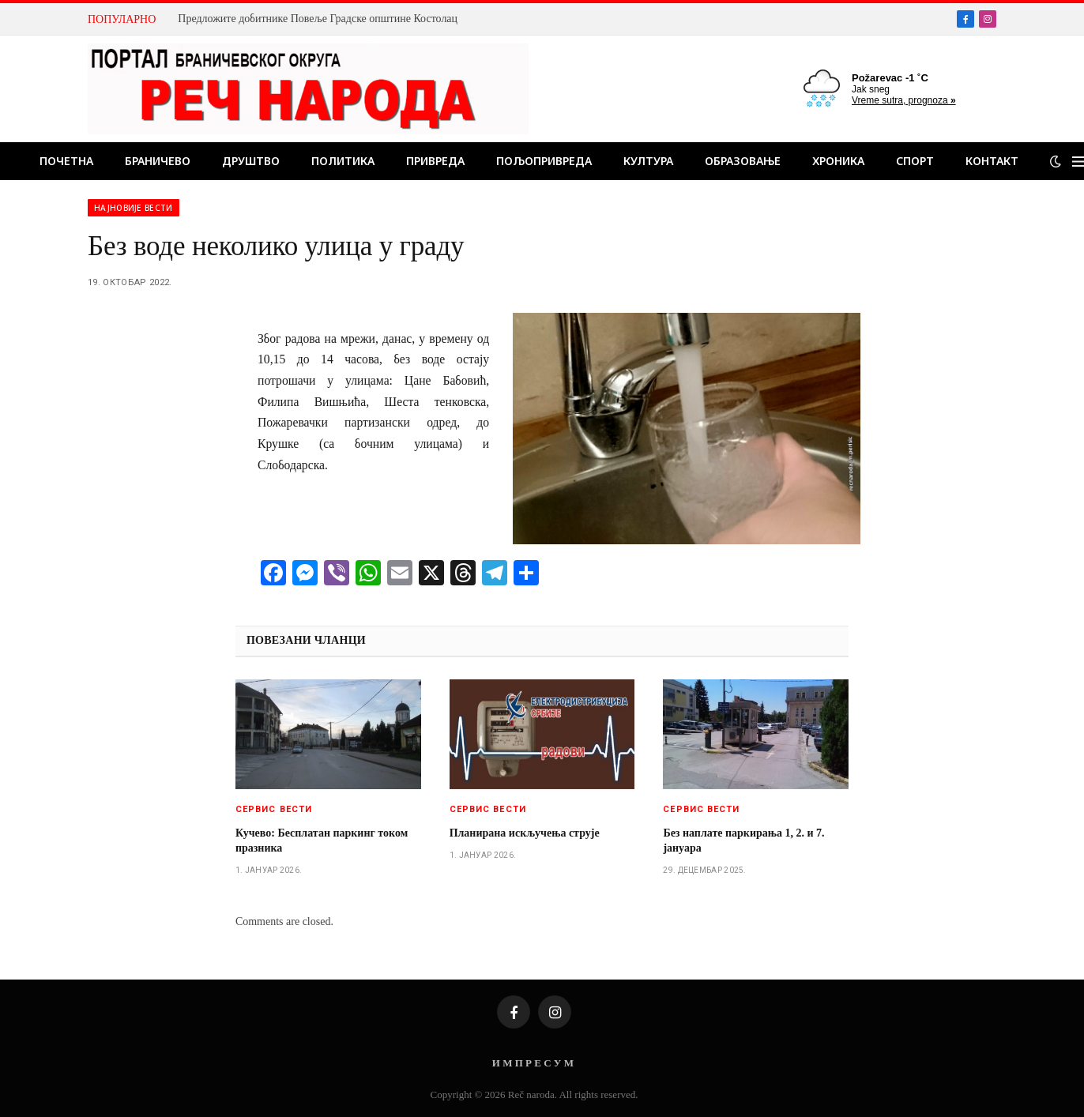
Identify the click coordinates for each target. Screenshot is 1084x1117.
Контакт (991, 160)
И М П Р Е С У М (533, 1063)
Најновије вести (133, 207)
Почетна (66, 160)
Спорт (915, 160)
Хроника (838, 160)
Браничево (157, 160)
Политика (343, 160)
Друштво (251, 160)
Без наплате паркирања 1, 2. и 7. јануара (743, 840)
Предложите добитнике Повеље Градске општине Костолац (317, 18)
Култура (648, 160)
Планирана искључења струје (525, 833)
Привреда (435, 160)
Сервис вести (273, 809)
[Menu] (1078, 161)
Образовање (743, 160)
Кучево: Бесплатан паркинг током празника (321, 840)
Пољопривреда (544, 160)
